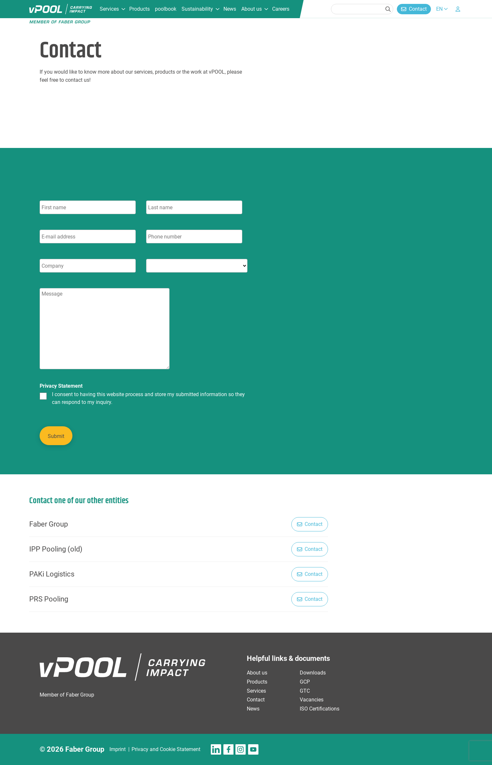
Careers (280, 9)
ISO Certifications (319, 709)
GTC (305, 691)
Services (109, 9)
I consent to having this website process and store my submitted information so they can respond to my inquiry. (148, 398)
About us (251, 9)
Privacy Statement (61, 386)
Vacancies (311, 700)
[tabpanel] (173, 321)
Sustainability (197, 9)
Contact (418, 9)
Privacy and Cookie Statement (166, 749)
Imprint (117, 749)
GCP (305, 682)
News (229, 9)
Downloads (313, 673)
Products (139, 9)
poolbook (165, 9)
